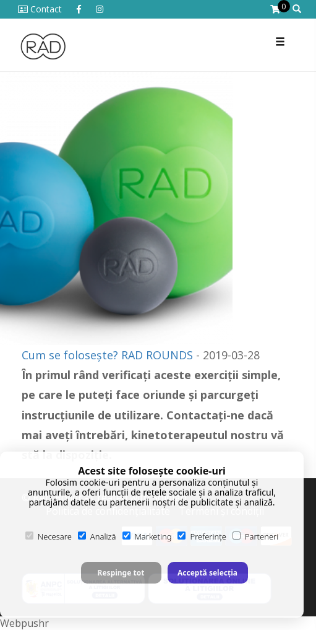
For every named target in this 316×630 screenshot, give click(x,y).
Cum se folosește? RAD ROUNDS (107, 355)
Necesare (48, 536)
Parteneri (255, 536)
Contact (40, 9)
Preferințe (201, 536)
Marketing (147, 536)
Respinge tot (121, 572)
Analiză (97, 536)
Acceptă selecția (207, 572)
